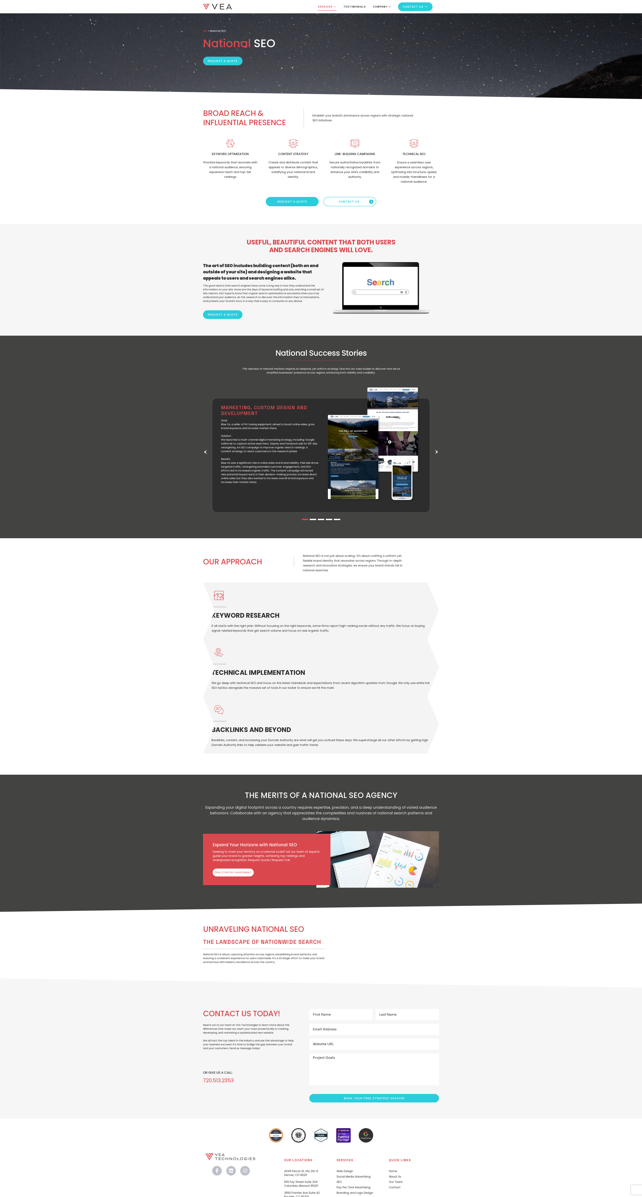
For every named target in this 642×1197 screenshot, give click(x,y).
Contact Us (415, 9)
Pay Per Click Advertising (353, 1188)
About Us (395, 1178)
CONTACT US (349, 201)
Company (382, 9)
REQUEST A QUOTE (292, 201)
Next (436, 452)
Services (327, 9)
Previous (205, 452)
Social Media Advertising (354, 1178)
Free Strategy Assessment (241, 873)
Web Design (345, 1172)
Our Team (396, 1183)
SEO (205, 31)
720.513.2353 (220, 1082)
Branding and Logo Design (355, 1194)
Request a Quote (223, 61)
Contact (394, 1188)
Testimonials (354, 9)
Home (393, 1172)
